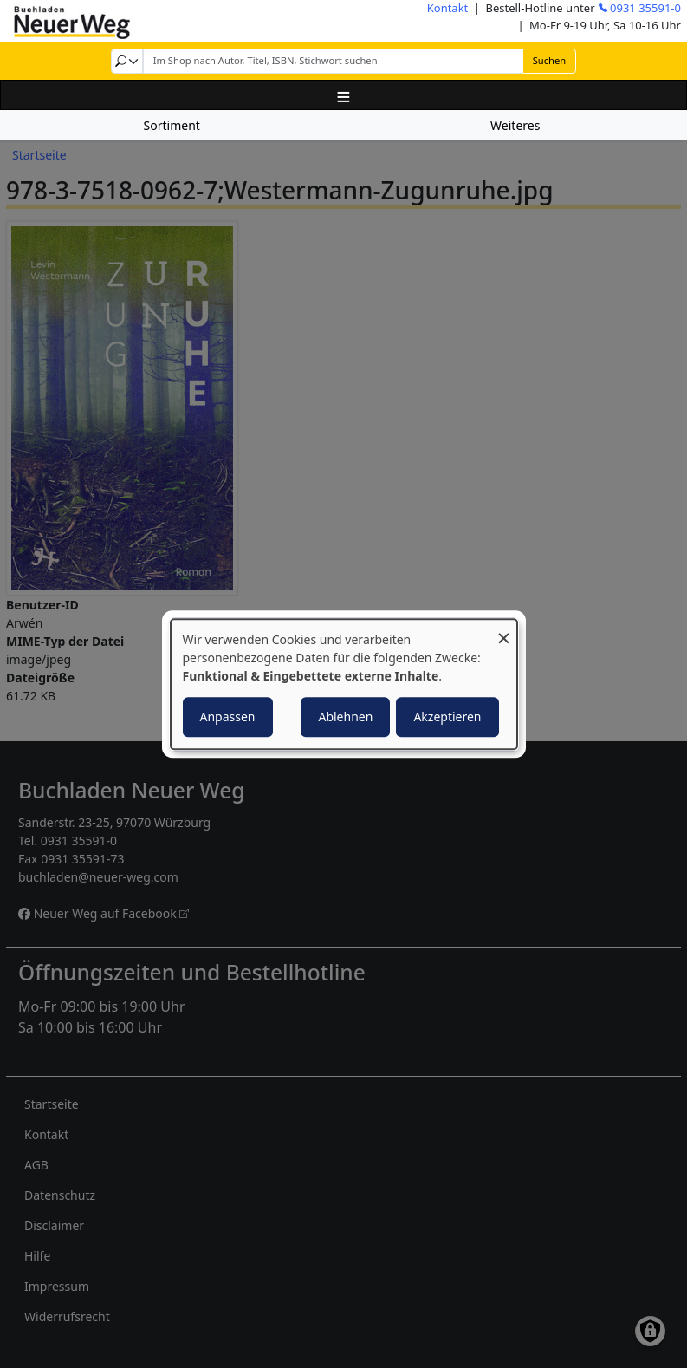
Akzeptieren (447, 716)
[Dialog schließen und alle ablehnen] (504, 630)
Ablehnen (345, 716)
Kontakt (448, 8)
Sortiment (172, 125)
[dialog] (344, 684)
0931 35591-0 (645, 8)
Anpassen (228, 716)
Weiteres (515, 125)
